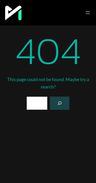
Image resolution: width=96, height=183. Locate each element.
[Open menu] (88, 13)
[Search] (59, 103)
